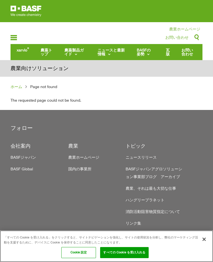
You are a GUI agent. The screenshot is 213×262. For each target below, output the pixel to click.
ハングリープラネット (145, 199)
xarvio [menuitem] (23, 49)
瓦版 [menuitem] (168, 52)
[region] (106, 246)
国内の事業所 (80, 168)
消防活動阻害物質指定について (153, 211)
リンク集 (133, 223)
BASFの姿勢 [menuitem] (144, 52)
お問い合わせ (177, 37)
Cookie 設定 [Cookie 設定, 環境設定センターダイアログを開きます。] (78, 252)
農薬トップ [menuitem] (46, 52)
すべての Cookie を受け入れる (124, 252)
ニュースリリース (141, 157)
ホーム (16, 86)
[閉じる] (204, 239)
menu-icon (14, 38)
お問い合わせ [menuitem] (187, 52)
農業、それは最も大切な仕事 (151, 188)
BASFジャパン (23, 157)
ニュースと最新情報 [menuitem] (111, 52)
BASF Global (22, 168)
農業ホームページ (184, 29)
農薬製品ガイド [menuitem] (74, 52)
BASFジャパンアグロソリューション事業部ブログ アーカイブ (154, 172)
